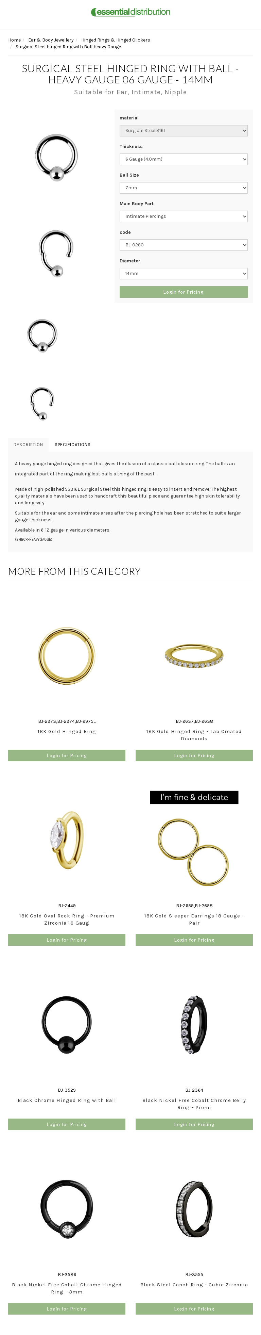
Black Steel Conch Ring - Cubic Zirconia (194, 1285)
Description (28, 444)
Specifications (73, 444)
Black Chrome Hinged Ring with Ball (67, 1100)
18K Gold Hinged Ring (67, 731)
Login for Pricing (183, 292)
